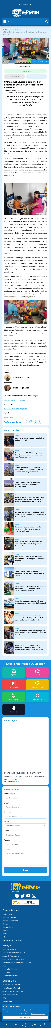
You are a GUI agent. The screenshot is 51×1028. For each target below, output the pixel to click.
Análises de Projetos (10, 976)
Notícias (21, 30)
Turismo (5, 930)
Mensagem (8, 849)
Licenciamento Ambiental (11, 985)
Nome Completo (10, 794)
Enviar (25, 870)
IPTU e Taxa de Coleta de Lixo (13, 953)
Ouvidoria (5, 934)
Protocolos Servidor (9, 969)
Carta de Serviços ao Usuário (13, 959)
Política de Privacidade (38, 1014)
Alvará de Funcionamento (11, 956)
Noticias (5, 924)
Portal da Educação (9, 917)
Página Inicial (9, 30)
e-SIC (4, 937)
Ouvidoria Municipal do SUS (12, 991)
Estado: (7, 821)
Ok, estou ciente (25, 1017)
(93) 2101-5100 (18, 782)
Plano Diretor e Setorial (11, 988)
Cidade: (7, 831)
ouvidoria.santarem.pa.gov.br (15, 409)
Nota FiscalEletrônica (10, 995)
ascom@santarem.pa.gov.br (15, 400)
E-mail (6, 803)
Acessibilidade (24, 4)
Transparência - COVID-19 (12, 940)
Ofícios (4, 966)
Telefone (7, 812)
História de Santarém (10, 921)
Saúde (29, 30)
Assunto (7, 840)
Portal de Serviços (9, 949)
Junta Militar (7, 1001)
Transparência (7, 927)
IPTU (4, 998)
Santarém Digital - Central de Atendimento (18, 963)
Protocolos (6, 972)
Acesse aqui (8, 417)
